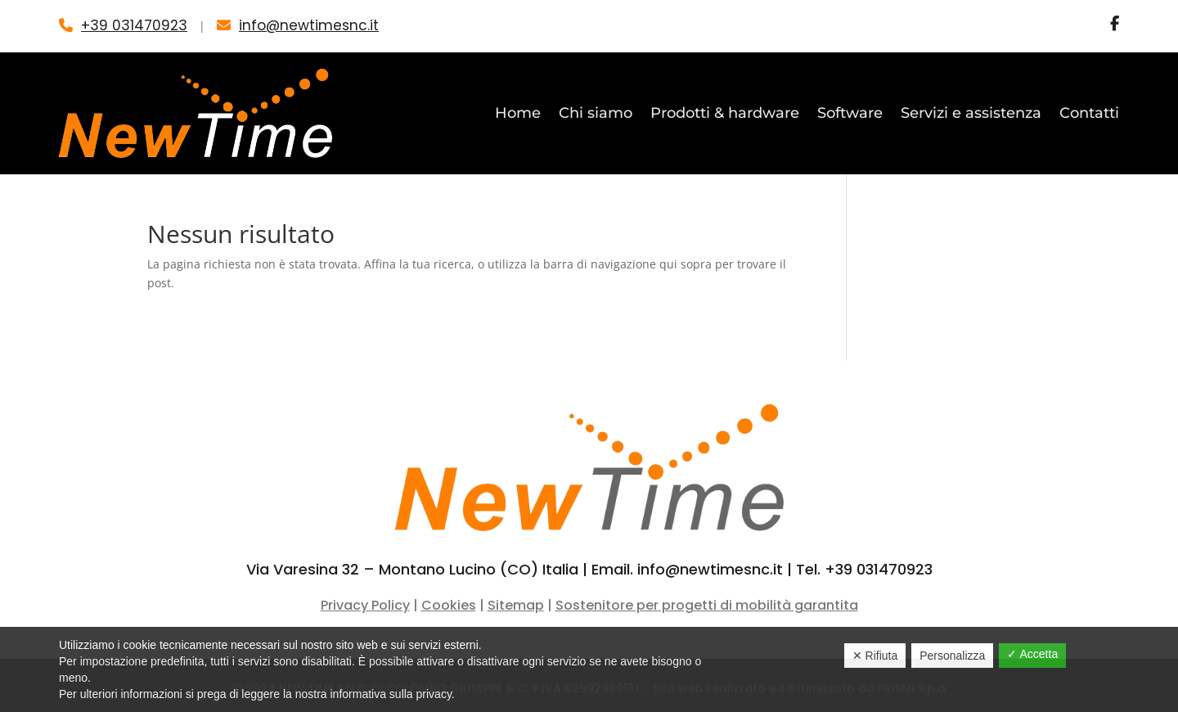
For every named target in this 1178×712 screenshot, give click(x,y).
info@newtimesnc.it (309, 25)
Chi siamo (595, 113)
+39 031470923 (134, 25)
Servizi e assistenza (971, 113)
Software (850, 113)
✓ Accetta (1032, 653)
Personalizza (952, 655)
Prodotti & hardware (724, 113)
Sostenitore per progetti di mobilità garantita (706, 605)
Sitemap (516, 605)
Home (518, 113)
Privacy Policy (365, 605)
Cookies (448, 605)
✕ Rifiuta (875, 655)
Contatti (1089, 113)
